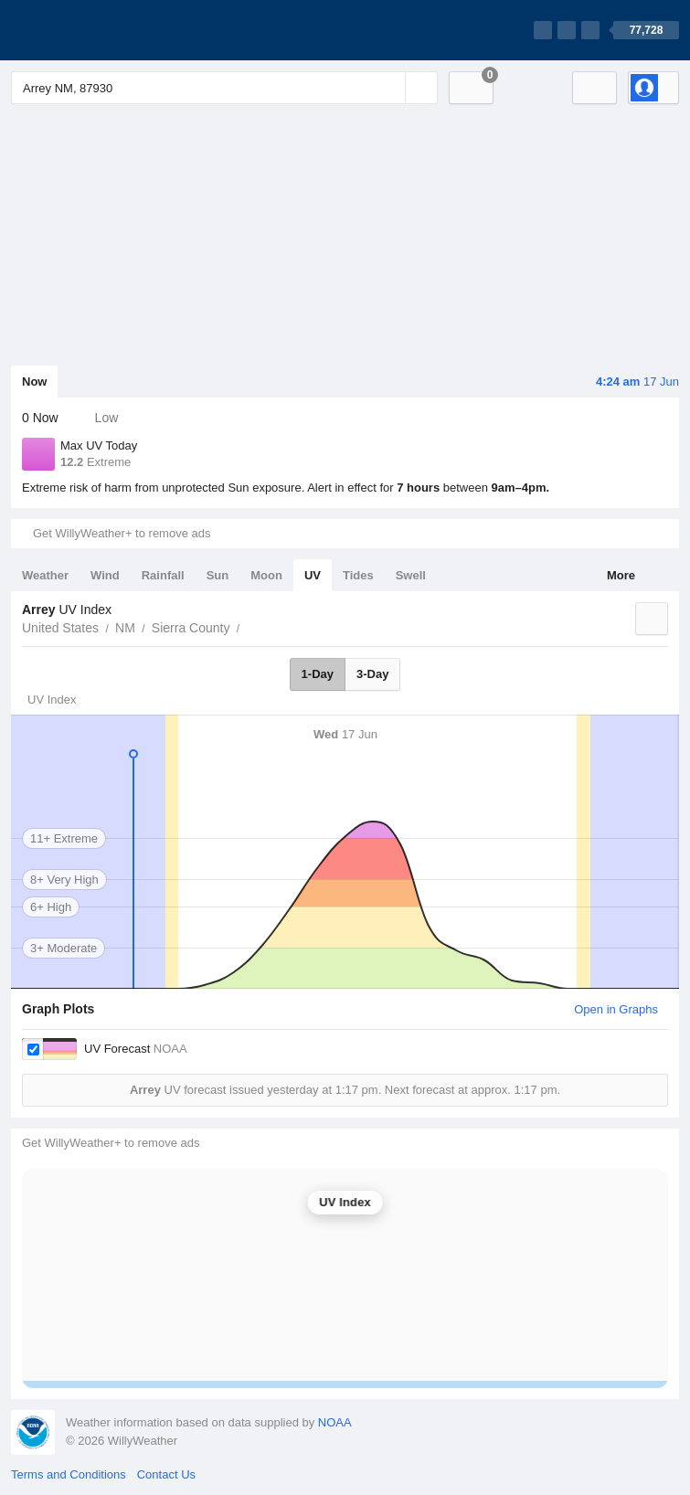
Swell (411, 575)
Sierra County (191, 627)
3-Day (372, 674)
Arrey (249, 626)
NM (125, 627)
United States (60, 627)
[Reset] (389, 87)
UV (312, 575)
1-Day (318, 674)
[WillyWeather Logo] (97, 30)
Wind (105, 575)
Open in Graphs (616, 1009)
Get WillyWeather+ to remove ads (121, 533)
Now (34, 381)
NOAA (335, 1422)
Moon (266, 575)
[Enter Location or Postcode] (224, 87)
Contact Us (166, 1474)
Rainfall (163, 575)
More (621, 575)
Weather (45, 575)
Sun (218, 575)
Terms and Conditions (68, 1474)
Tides (358, 575)
